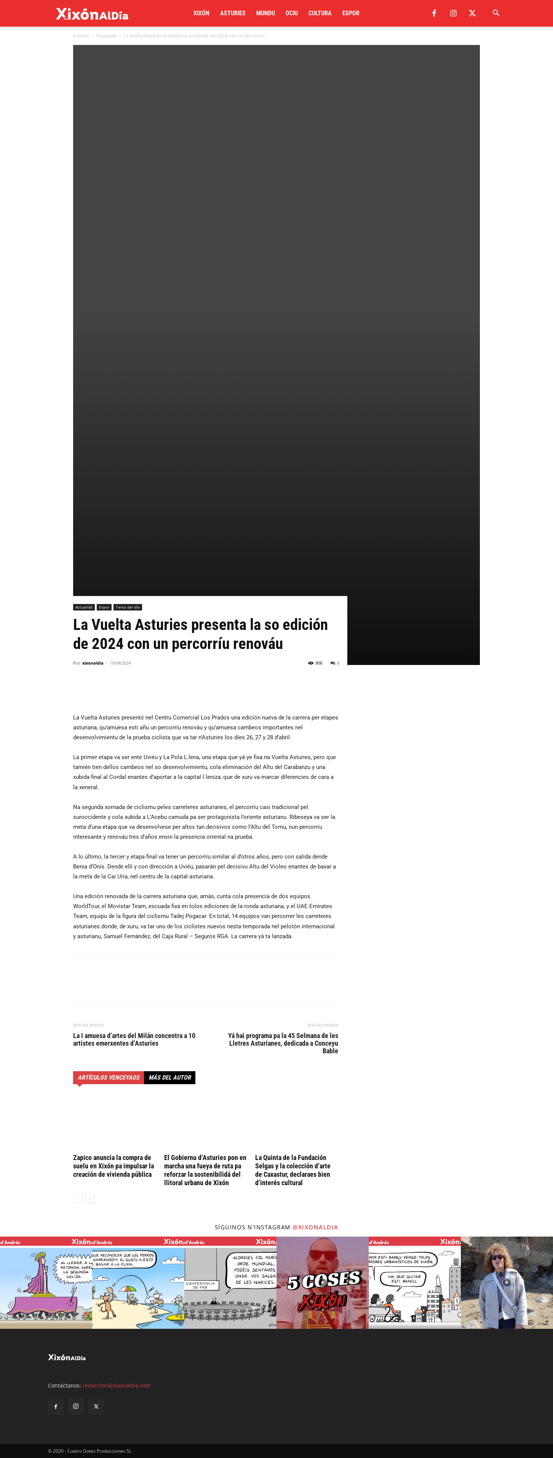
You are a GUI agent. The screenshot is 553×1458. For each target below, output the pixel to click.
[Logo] (92, 13)
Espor (351, 13)
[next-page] (90, 1198)
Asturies (233, 13)
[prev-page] (78, 1198)
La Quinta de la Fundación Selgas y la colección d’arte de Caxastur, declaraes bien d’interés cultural (293, 1170)
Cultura (320, 13)
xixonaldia (93, 663)
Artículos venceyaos (108, 1077)
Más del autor (170, 1077)
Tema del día (128, 607)
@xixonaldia (315, 1227)
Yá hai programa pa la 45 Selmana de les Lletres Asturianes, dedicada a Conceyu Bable (283, 1043)
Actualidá (107, 35)
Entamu (81, 35)
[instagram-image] (46, 1283)
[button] (496, 14)
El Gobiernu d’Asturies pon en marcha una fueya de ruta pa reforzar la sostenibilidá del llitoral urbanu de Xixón (205, 1170)
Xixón (201, 13)
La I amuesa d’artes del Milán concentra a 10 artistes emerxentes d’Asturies (134, 1039)
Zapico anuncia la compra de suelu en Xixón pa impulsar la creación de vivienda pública (113, 1166)
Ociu (292, 13)
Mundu (265, 13)
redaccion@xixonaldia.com (117, 1385)
